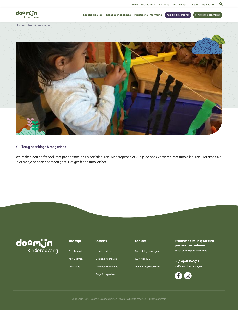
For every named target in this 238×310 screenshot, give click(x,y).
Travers (122, 299)
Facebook (183, 266)
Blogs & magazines (118, 15)
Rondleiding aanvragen (207, 14)
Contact (194, 4)
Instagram (197, 266)
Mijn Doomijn (76, 258)
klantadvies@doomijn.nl (147, 266)
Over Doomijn (148, 4)
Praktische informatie (148, 15)
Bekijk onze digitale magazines (191, 250)
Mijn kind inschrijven (178, 14)
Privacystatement (157, 299)
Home (134, 4)
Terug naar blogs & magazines (41, 147)
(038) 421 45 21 (143, 258)
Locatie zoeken (92, 15)
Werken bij (164, 4)
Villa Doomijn (179, 4)
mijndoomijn (208, 4)
